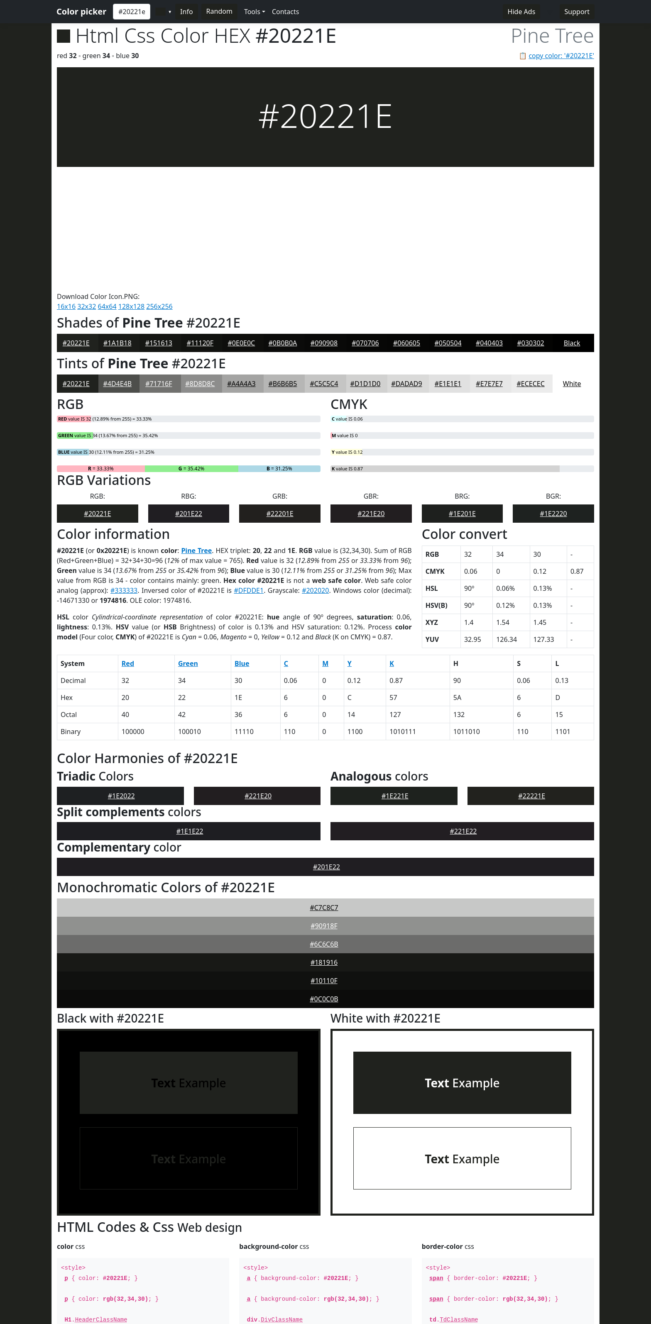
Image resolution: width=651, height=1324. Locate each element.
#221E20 (370, 389)
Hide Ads (522, 11)
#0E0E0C (241, 218)
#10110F (324, 856)
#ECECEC (530, 259)
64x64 (107, 181)
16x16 (66, 181)
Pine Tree (196, 426)
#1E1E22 (189, 706)
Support (577, 11)
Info (186, 11)
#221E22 (463, 706)
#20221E (76, 218)
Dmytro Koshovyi (186, 1312)
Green (188, 538)
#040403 (489, 218)
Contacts (285, 11)
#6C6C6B (324, 819)
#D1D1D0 (365, 259)
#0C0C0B (324, 874)
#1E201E (462, 389)
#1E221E (395, 671)
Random (219, 11)
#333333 (123, 465)
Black (572, 218)
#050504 (447, 218)
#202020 (315, 465)
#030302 (530, 218)
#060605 (406, 218)
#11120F (200, 218)
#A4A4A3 (241, 259)
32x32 (86, 181)
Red (128, 538)
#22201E (280, 389)
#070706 (365, 218)
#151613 (158, 218)
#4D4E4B (117, 259)
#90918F (324, 801)
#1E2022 (121, 671)
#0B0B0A (283, 218)
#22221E (531, 671)
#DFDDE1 (249, 465)
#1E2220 (553, 389)
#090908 (324, 218)
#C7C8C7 (324, 783)
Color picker (81, 11)
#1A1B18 (117, 218)
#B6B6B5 (282, 259)
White (572, 259)
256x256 (159, 181)
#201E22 (188, 389)
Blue (242, 538)
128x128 (131, 181)
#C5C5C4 (324, 259)
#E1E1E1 (448, 259)
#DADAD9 (406, 259)
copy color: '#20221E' (561, 55)
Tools (252, 11)
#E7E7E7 (489, 259)
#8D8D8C (200, 259)
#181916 (324, 837)
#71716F (158, 259)
